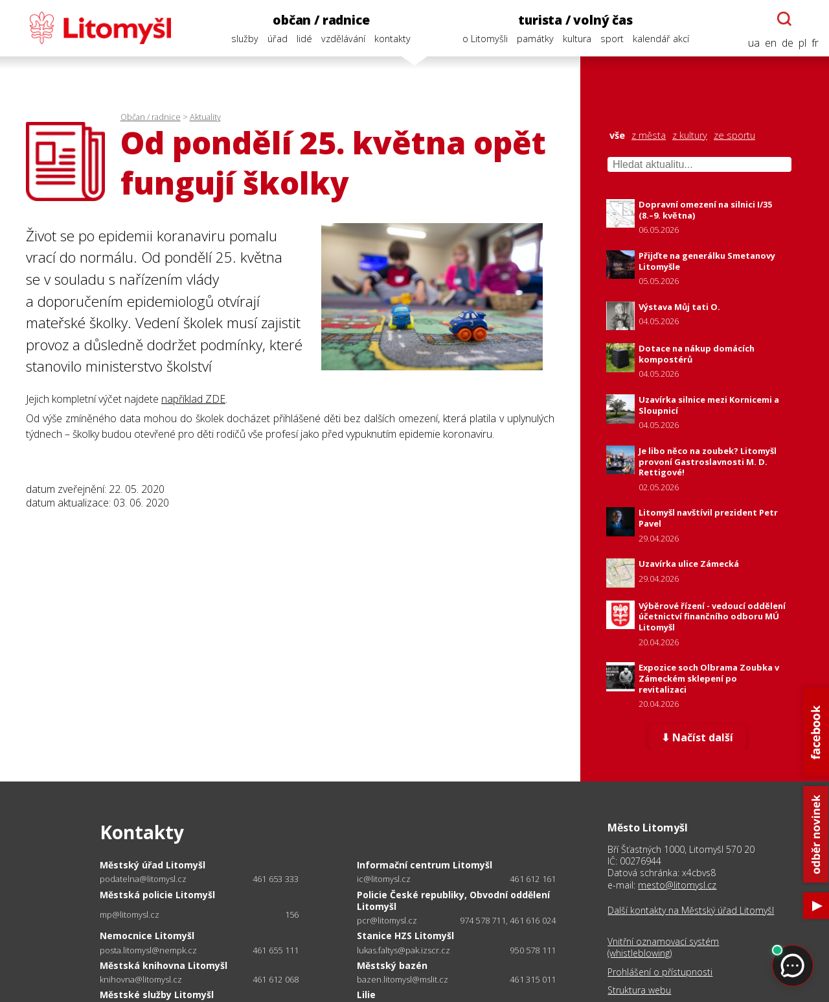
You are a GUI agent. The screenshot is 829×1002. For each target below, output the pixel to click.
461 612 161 (533, 879)
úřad (277, 38)
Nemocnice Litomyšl (147, 935)
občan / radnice (321, 20)
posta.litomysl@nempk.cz (148, 950)
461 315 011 (533, 979)
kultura (577, 38)
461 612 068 (276, 979)
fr (815, 43)
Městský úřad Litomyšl (152, 865)
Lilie (366, 994)
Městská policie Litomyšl (157, 895)
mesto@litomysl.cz (677, 885)
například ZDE (193, 399)
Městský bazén (392, 965)
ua (754, 43)
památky (535, 38)
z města (648, 135)
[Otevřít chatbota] (784, 18)
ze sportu (734, 135)
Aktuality (205, 117)
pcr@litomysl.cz (387, 920)
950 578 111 (533, 950)
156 (292, 914)
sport (612, 38)
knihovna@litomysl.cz (141, 979)
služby (244, 38)
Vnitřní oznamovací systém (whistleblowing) (663, 947)
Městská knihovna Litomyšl (163, 965)
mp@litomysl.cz (129, 914)
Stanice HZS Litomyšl (405, 935)
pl (802, 43)
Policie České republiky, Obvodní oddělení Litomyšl (453, 901)
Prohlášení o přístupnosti (660, 972)
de (787, 43)
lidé (304, 38)
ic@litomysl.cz (384, 879)
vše (617, 135)
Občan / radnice (150, 117)
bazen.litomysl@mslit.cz (402, 979)
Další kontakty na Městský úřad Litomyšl (691, 910)
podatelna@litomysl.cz (143, 879)
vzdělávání (343, 38)
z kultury (689, 135)
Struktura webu (639, 990)
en (771, 43)
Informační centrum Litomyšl (424, 865)
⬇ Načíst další (697, 737)
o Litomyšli (485, 38)
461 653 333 (276, 879)
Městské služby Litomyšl (157, 994)
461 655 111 (276, 950)
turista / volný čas (575, 20)
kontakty (392, 38)
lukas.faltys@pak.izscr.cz (403, 950)
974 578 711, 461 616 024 (508, 920)
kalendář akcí (661, 38)
